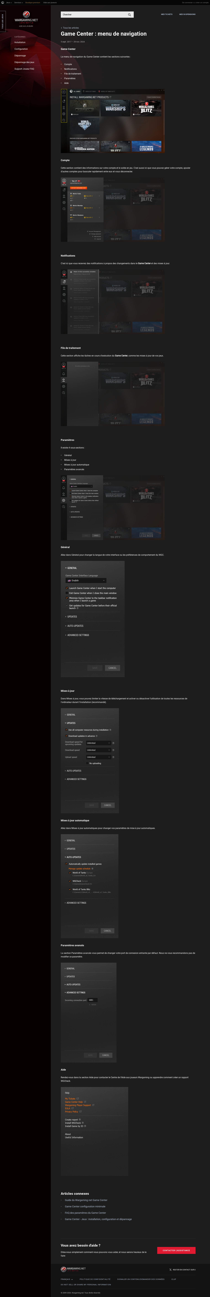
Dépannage (20, 55)
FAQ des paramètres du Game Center (85, 1212)
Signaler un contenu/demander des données (141, 1279)
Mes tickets (166, 14)
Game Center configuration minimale (85, 1206)
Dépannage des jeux (24, 62)
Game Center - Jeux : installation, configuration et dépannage (98, 1219)
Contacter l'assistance (176, 1250)
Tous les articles (71, 28)
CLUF (173, 1279)
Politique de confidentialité (95, 1279)
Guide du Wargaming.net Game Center (86, 1200)
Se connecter (187, 3)
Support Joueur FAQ (24, 69)
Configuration (21, 49)
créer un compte (202, 3)
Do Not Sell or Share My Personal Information (86, 1285)
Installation (20, 42)
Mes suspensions (187, 14)
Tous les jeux (3, 21)
